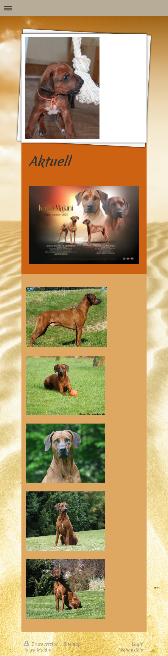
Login (138, 644)
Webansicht (131, 650)
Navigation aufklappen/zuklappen (84, 7)
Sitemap (72, 644)
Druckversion (42, 644)
